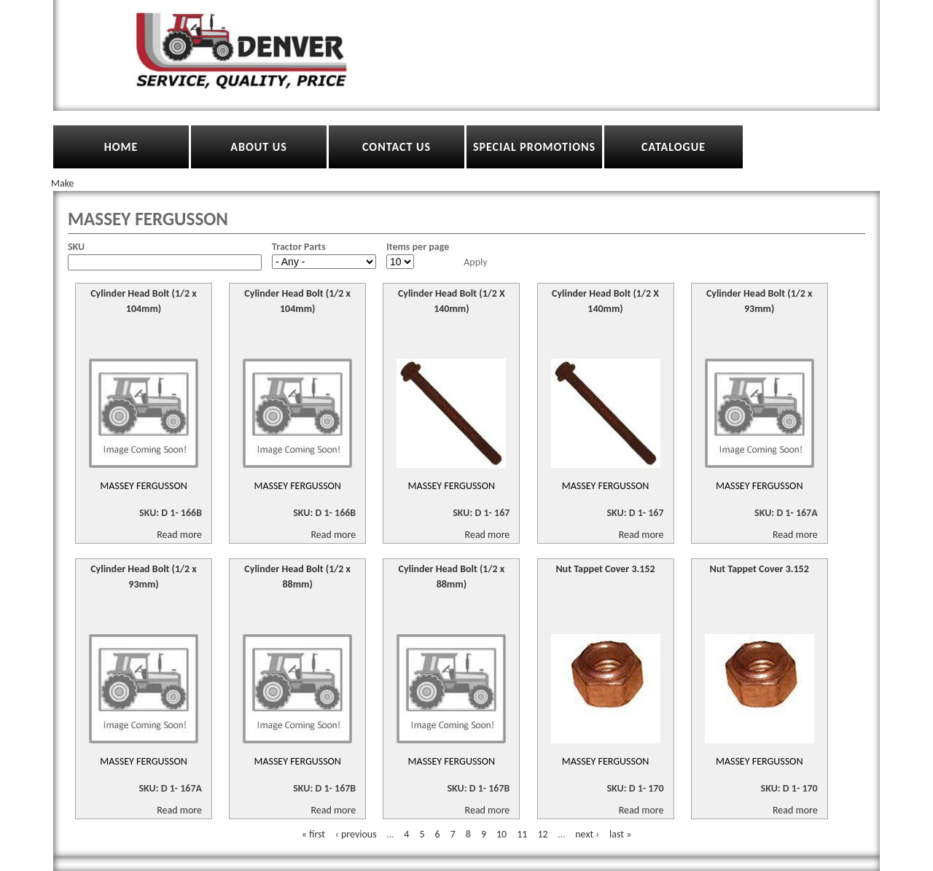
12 (542, 834)
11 (522, 834)
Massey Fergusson (143, 486)
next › (587, 834)
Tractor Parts (299, 247)
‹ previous (356, 834)
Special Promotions (534, 147)
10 (501, 834)
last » (620, 834)
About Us (258, 147)
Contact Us (396, 147)
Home (121, 147)
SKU (76, 247)
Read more (179, 534)
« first (313, 834)
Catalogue (673, 147)
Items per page (417, 247)
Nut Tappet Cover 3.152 (605, 569)
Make (62, 183)
